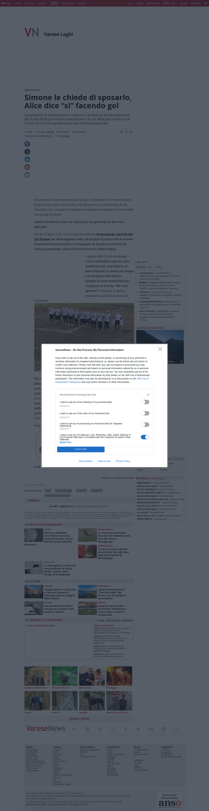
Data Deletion (86, 461)
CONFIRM (81, 449)
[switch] (145, 402)
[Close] (161, 350)
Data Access (104, 461)
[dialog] (104, 405)
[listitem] (104, 394)
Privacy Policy (123, 461)
